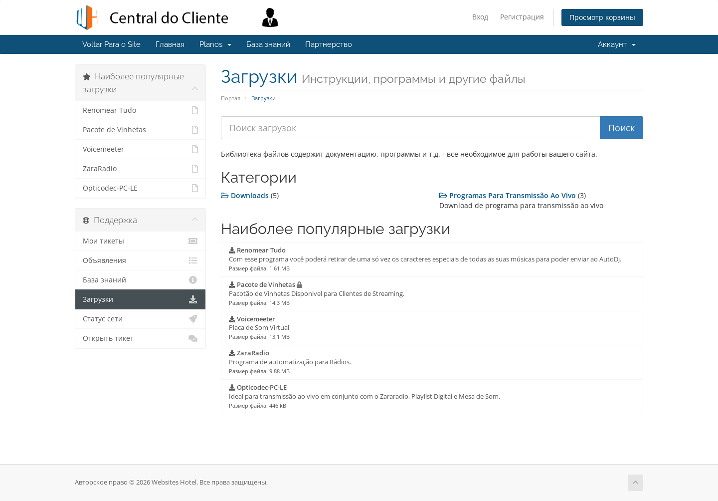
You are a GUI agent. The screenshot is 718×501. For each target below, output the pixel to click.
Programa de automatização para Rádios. (290, 362)
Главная (170, 44)
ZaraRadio (140, 169)
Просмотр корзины (602, 17)
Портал (230, 98)
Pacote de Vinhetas (140, 130)
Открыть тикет (140, 338)
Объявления (140, 260)
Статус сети (140, 319)
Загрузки (140, 299)
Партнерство (328, 44)
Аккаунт (617, 44)
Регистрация (522, 16)
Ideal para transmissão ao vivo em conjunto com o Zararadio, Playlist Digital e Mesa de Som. (364, 396)
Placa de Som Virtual (259, 328)
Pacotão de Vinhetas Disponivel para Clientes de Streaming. (316, 293)
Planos (215, 44)
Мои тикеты (140, 241)
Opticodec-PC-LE (140, 188)
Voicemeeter (140, 149)
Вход (480, 16)
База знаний (268, 44)
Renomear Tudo (140, 110)
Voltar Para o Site (111, 44)
